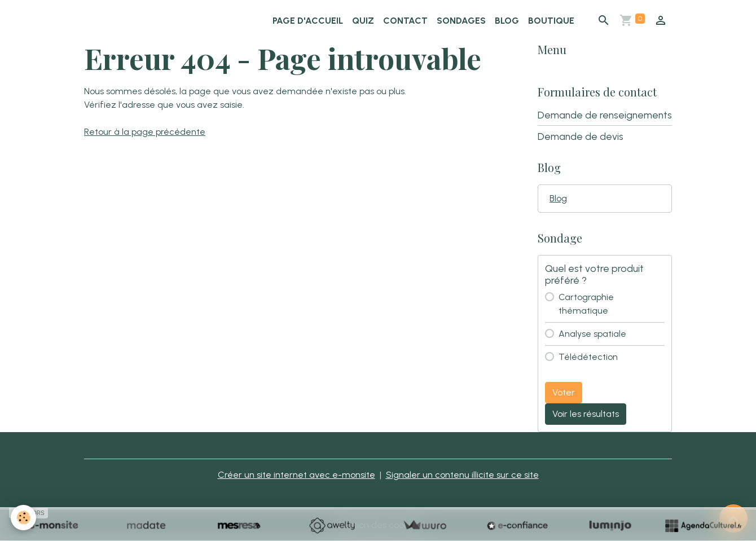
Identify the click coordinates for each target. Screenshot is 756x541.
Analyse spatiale (592, 333)
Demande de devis (580, 136)
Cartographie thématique (586, 304)
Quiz (363, 20)
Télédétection (588, 356)
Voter (563, 392)
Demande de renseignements (605, 115)
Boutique (551, 20)
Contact (405, 20)
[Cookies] (24, 517)
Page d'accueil (307, 20)
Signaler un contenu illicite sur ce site (462, 474)
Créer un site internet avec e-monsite (296, 474)
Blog (507, 20)
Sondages (461, 20)
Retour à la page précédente (144, 131)
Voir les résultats (585, 413)
